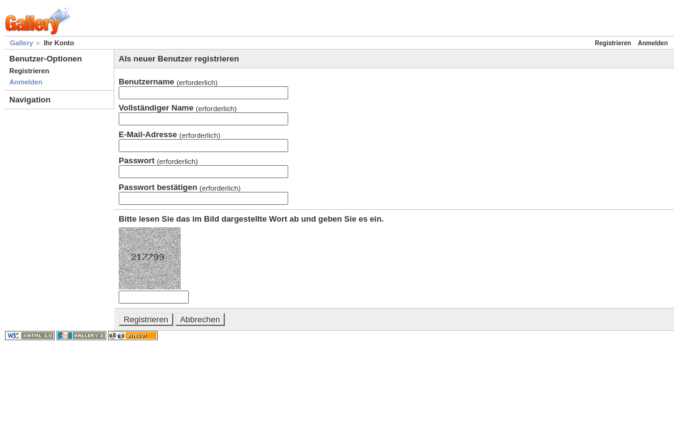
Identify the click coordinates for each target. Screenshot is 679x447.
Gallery (21, 43)
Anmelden (25, 82)
